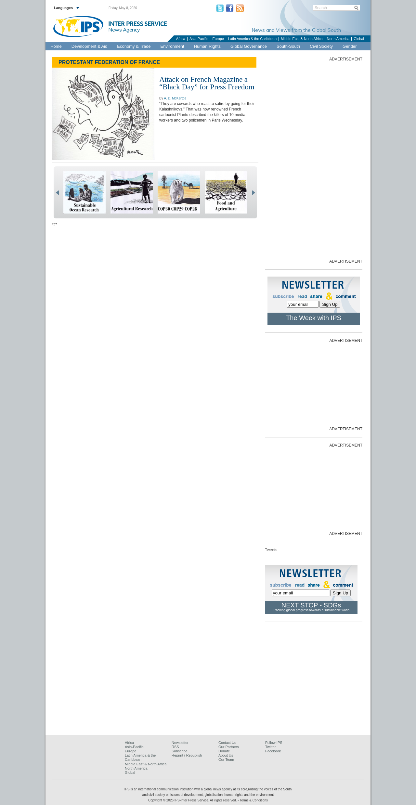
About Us (225, 755)
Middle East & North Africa (301, 39)
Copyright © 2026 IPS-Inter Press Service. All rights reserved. (193, 800)
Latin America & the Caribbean (252, 39)
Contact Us (227, 743)
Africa (180, 39)
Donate (224, 751)
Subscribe (180, 751)
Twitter (270, 747)
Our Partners (228, 747)
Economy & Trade (133, 46)
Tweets (271, 550)
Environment (172, 46)
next (253, 192)
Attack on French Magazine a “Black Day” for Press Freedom (206, 83)
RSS (175, 747)
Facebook (273, 751)
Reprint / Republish (187, 755)
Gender (350, 46)
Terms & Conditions (254, 800)
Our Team (226, 759)
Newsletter (180, 743)
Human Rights (207, 46)
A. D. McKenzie (175, 98)
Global (359, 39)
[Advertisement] (313, 159)
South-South (288, 46)
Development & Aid (90, 46)
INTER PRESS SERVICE (137, 23)
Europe (218, 39)
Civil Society (321, 46)
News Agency (124, 29)
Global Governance (248, 46)
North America (338, 39)
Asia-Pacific (198, 39)
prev (57, 192)
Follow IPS (273, 743)
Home (56, 46)
